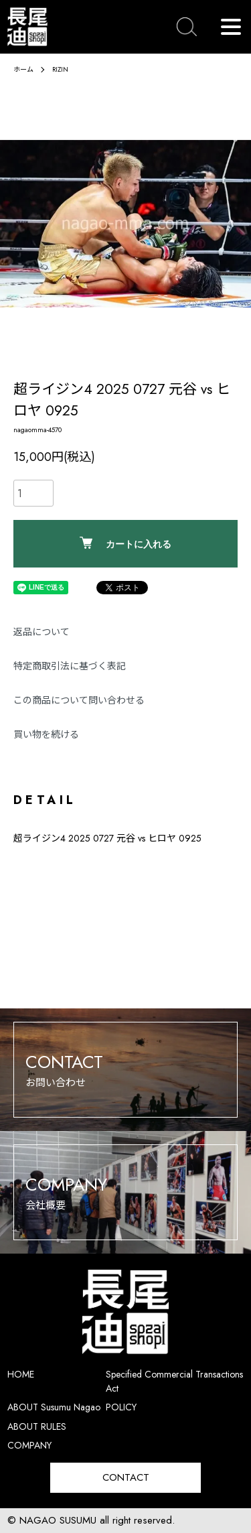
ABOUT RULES (36, 1426)
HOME (20, 1374)
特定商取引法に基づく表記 (69, 666)
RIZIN (60, 69)
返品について (41, 632)
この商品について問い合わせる (79, 700)
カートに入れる (125, 543)
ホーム (23, 69)
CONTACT (125, 1477)
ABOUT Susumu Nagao (53, 1407)
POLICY (121, 1407)
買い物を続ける (46, 734)
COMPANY (29, 1445)
